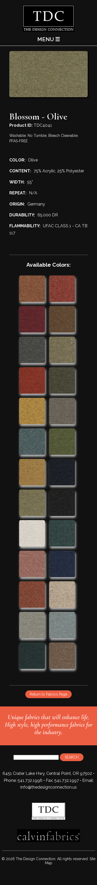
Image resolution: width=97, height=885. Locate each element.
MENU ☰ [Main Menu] (48, 39)
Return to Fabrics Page (48, 694)
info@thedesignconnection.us (48, 787)
